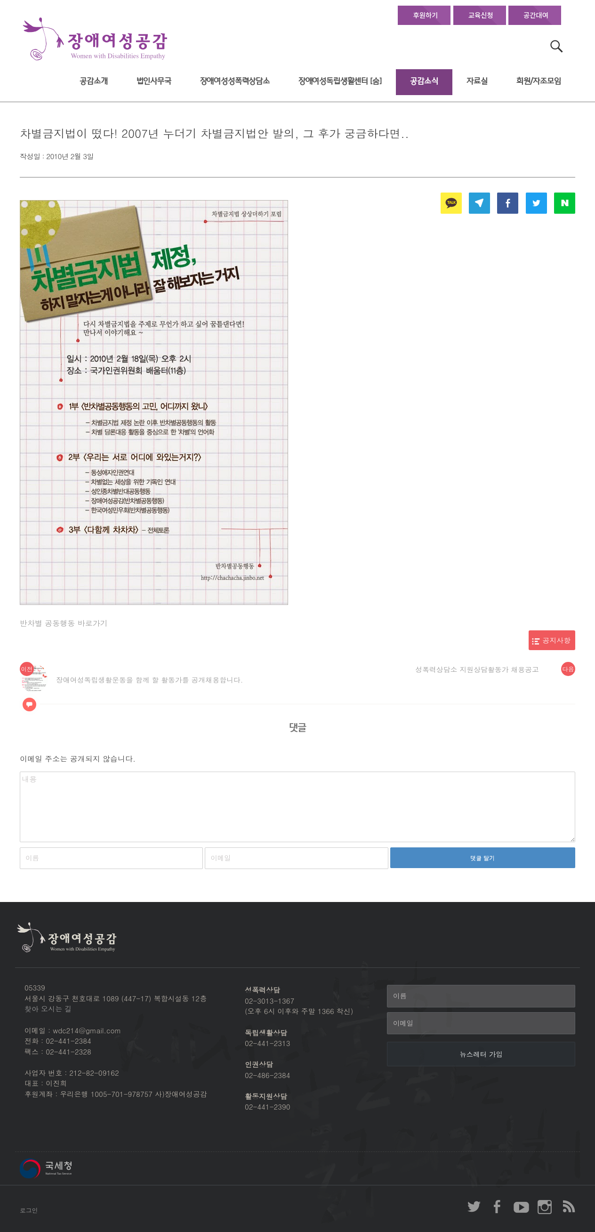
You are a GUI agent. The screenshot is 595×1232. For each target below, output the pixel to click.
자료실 (477, 81)
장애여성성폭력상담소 (235, 81)
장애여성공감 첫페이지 (95, 39)
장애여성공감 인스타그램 (544, 1206)
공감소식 (424, 81)
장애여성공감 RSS (568, 1206)
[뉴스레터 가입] (481, 1054)
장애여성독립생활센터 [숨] (340, 81)
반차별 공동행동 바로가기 (64, 623)
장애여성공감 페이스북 (497, 1206)
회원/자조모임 (538, 81)
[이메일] (481, 1023)
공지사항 (557, 640)
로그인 (29, 1210)
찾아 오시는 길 (48, 1009)
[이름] (481, 996)
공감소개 (93, 81)
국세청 (67, 1168)
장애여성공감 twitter (474, 1206)
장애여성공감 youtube (521, 1206)
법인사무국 (154, 81)
